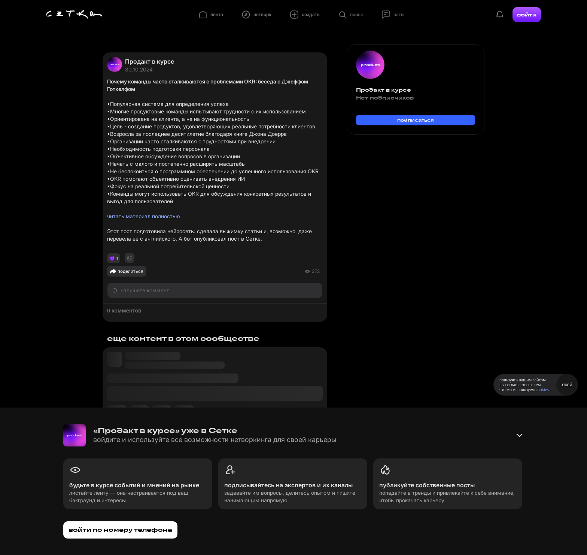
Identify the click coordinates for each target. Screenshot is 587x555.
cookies (542, 389)
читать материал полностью (143, 216)
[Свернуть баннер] (519, 435)
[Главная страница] (74, 14)
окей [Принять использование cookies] (567, 384)
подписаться (415, 120)
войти (526, 14)
